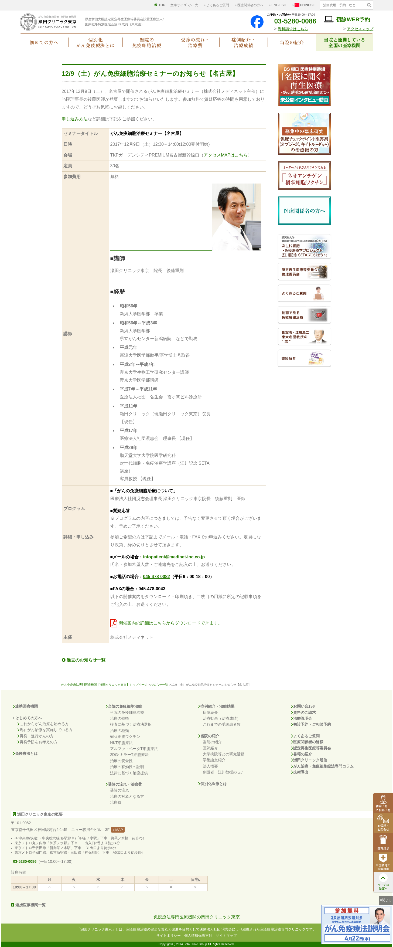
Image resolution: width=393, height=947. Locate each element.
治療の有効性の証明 (127, 767)
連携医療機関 (25, 706)
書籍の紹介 (301, 754)
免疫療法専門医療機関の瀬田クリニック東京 (196, 917)
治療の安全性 (121, 761)
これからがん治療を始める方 (43, 724)
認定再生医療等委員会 (311, 748)
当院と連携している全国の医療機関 (344, 42)
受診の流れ (119, 790)
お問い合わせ (303, 706)
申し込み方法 (75, 119)
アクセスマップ (360, 29)
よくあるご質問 (305, 736)
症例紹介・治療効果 (216, 706)
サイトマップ (226, 936)
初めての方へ (44, 42)
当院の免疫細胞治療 (146, 42)
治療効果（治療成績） (222, 718)
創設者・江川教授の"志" (223, 772)
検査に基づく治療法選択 (131, 724)
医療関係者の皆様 (307, 742)
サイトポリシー (168, 936)
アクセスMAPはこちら (226, 155)
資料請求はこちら (293, 29)
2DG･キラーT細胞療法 (129, 754)
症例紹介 (210, 712)
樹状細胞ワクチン (125, 736)
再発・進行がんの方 (36, 736)
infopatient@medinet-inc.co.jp (174, 557)
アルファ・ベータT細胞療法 (134, 748)
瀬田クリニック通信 (309, 760)
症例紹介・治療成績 (243, 42)
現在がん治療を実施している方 (45, 730)
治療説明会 (301, 718)
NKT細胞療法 (121, 743)
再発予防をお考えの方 (37, 742)
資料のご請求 (303, 712)
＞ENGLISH (277, 5)
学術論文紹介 (214, 760)
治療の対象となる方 (127, 796)
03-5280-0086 (291, 21)
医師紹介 (210, 748)
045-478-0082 (156, 576)
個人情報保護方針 (198, 936)
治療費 (115, 802)
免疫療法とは (25, 753)
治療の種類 (119, 730)
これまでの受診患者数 (222, 724)
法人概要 (210, 766)
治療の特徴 (119, 718)
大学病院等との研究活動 (223, 754)
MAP (118, 830)
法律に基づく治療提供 (129, 773)
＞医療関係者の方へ (248, 5)
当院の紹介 (292, 42)
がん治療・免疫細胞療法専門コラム (322, 766)
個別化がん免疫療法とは (95, 42)
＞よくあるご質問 (216, 5)
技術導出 (299, 772)
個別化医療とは (212, 784)
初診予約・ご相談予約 (311, 724)
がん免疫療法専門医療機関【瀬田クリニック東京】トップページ (104, 684)
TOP (159, 5)
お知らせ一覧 (159, 684)
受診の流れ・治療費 (195, 42)
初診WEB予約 (347, 19)
